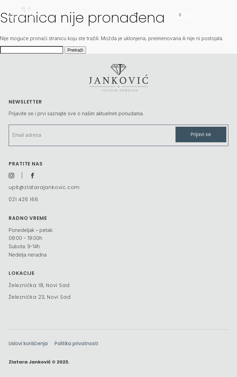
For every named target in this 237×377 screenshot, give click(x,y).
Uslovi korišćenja (28, 343)
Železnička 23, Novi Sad (39, 297)
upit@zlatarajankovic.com (44, 187)
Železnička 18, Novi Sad (39, 285)
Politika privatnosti (76, 343)
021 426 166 (23, 199)
